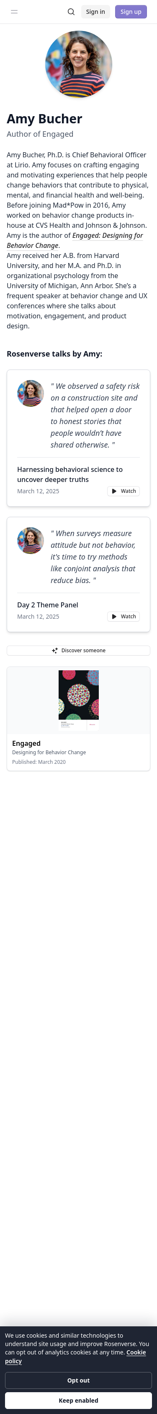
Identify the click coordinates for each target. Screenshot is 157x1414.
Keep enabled (78, 1400)
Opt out (78, 1380)
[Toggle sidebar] (14, 11)
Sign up (131, 12)
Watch (123, 491)
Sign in (95, 12)
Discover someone (78, 650)
